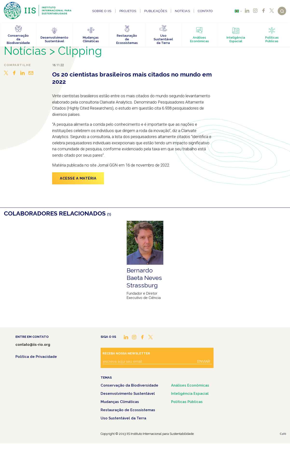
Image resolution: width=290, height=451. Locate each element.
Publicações (155, 11)
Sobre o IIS (101, 11)
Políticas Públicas (187, 402)
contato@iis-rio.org (32, 344)
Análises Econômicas (190, 385)
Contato (205, 11)
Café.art (283, 434)
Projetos (127, 11)
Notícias (182, 11)
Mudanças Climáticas (120, 402)
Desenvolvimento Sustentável (128, 393)
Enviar (203, 361)
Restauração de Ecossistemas (128, 410)
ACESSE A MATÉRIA (78, 178)
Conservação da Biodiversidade (129, 385)
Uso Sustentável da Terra (123, 418)
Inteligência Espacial (190, 393)
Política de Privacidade (36, 356)
